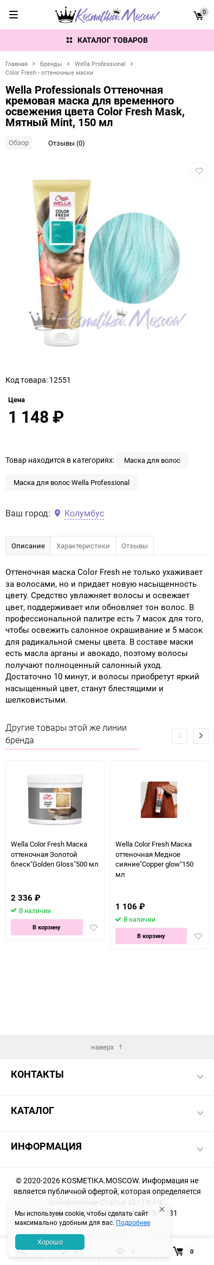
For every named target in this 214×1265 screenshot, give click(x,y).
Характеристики (83, 612)
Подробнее (133, 1222)
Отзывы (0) (66, 143)
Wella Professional (100, 64)
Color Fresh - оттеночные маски (49, 72)
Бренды (51, 64)
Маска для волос (152, 526)
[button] (201, 802)
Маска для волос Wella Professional (71, 548)
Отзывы (134, 612)
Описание (28, 612)
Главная (16, 64)
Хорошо (50, 1242)
